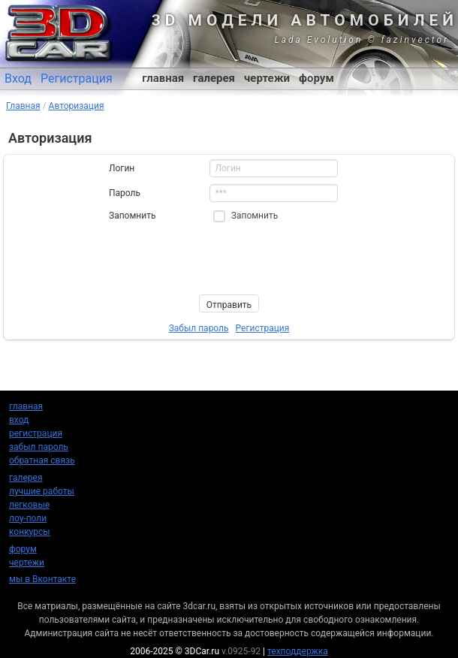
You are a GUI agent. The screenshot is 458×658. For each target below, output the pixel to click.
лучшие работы (41, 491)
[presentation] (223, 258)
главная (163, 78)
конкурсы (29, 532)
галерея (214, 78)
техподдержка (297, 651)
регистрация (35, 433)
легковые (29, 505)
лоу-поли (28, 518)
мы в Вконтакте (42, 579)
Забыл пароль (199, 328)
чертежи (267, 78)
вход (19, 420)
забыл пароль (38, 447)
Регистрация (77, 78)
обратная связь (42, 460)
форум (316, 78)
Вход (18, 78)
